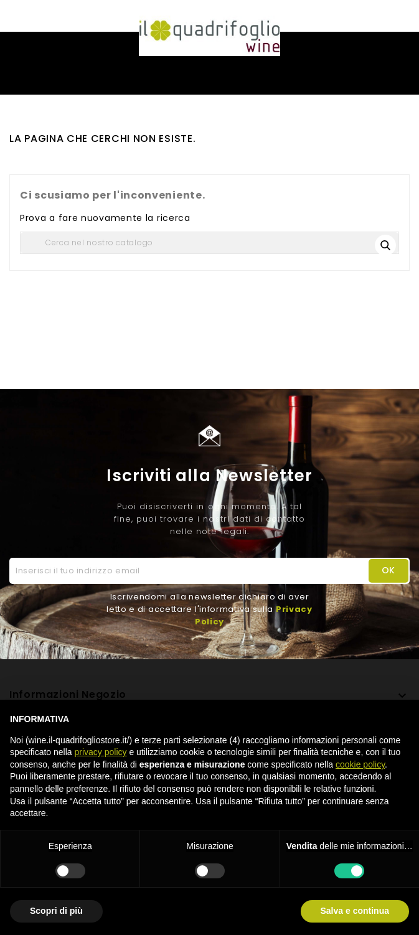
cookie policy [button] (360, 764)
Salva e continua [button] (355, 911)
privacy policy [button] (101, 752)
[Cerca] (209, 242)
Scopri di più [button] (56, 911)
